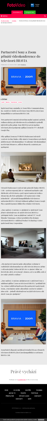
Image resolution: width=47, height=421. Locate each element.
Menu (5, 16)
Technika (14, 20)
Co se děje (16, 390)
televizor (14, 102)
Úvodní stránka (5, 20)
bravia (8, 102)
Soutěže (28, 390)
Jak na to (12, 393)
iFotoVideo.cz (17, 12)
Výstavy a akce (24, 396)
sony (2, 102)
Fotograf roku (30, 12)
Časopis (23, 393)
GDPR (29, 399)
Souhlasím (41, 419)
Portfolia (34, 393)
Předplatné (10, 396)
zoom (20, 102)
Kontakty (37, 396)
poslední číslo (22, 380)
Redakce (23, 65)
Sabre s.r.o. (28, 412)
